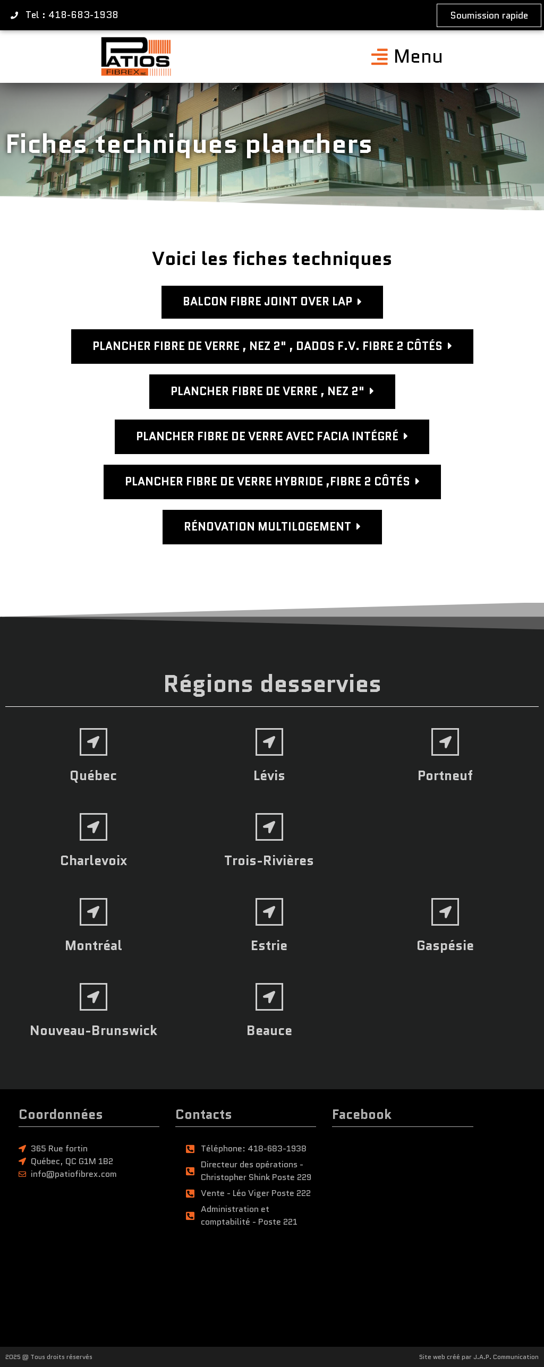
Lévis (269, 775)
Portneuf (445, 775)
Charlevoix (93, 860)
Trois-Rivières (269, 860)
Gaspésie (445, 945)
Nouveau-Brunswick (93, 1030)
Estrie (269, 945)
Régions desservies (272, 684)
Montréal (93, 945)
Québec (93, 775)
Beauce (269, 1030)
